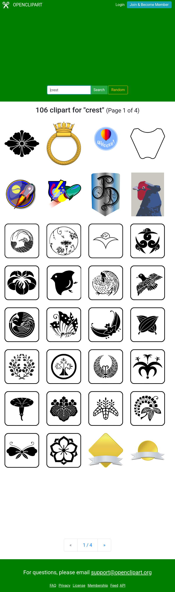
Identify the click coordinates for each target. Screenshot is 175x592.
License (79, 585)
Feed (114, 585)
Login (120, 5)
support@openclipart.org (121, 572)
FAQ (53, 585)
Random (118, 90)
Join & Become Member (149, 5)
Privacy (64, 585)
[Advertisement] (87, 48)
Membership (98, 585)
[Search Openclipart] (69, 90)
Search (99, 90)
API (122, 585)
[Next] (104, 545)
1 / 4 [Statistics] (87, 545)
